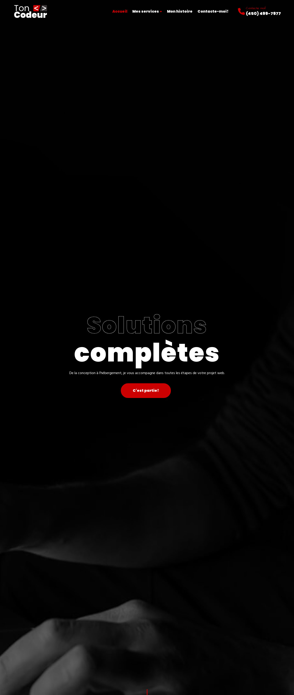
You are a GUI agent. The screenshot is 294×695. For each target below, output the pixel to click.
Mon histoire (179, 11)
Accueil (119, 11)
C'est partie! (146, 390)
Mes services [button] (147, 11)
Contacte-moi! (213, 11)
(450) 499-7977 (263, 13)
